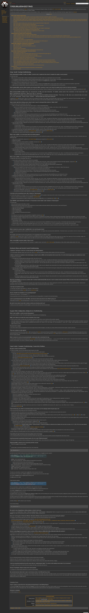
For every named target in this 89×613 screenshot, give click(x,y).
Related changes (4, 17)
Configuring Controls (63, 595)
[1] (38, 419)
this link (17, 234)
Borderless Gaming (32, 523)
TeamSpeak (38, 601)
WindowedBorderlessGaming (28, 519)
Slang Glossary (47, 602)
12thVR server (64, 329)
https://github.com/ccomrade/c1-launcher (25, 355)
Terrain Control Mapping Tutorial (56, 602)
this (84, 400)
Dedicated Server (53, 601)
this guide (24, 288)
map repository (33, 336)
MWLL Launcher (50, 129)
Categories (12, 605)
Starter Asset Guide (50, 598)
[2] (42, 519)
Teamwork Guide (39, 599)
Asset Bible (45, 598)
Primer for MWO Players (40, 602)
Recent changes (4, 11)
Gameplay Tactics (39, 598)
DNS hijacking (38, 193)
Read (65, 3)
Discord (75, 12)
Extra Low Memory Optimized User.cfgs (64, 366)
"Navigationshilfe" (36, 195)
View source (68, 3)
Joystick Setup (33, 288)
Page (10, 3)
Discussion (13, 3)
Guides (16, 605)
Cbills (54, 331)
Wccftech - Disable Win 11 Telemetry (37, 424)
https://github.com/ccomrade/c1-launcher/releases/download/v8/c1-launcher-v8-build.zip (32, 351)
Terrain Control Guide (46, 599)
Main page (3, 10)
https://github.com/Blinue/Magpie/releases (41, 530)
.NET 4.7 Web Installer (50, 240)
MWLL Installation (39, 595)
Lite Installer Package (32, 129)
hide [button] (50, 14)
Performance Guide (51, 595)
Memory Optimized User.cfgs (25, 363)
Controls (57, 595)
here (84, 89)
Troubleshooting (44, 596)
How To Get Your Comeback (60, 598)
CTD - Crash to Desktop (57, 9)
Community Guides (50, 594)
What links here (4, 16)
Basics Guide (45, 595)
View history (73, 3)
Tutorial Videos (50, 596)
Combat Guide (68, 598)
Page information (4, 22)
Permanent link (4, 21)
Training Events (66, 602)
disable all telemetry (19, 423)
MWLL (26, 9)
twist (20, 298)
